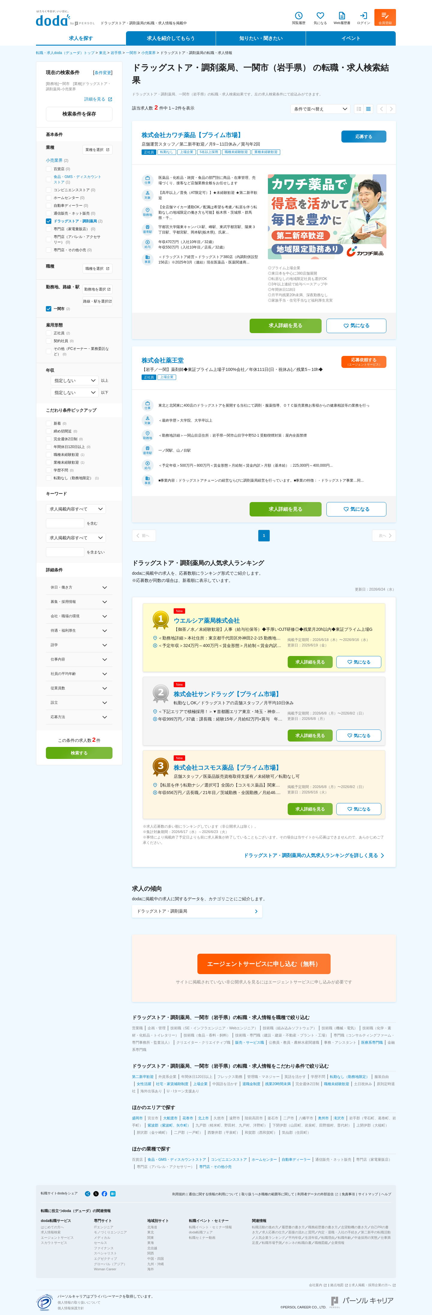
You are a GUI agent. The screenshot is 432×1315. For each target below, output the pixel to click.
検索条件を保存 (79, 113)
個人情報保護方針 (71, 1308)
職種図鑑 (321, 1242)
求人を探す (81, 38)
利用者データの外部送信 (315, 1194)
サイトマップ (368, 1194)
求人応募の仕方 (273, 1232)
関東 (150, 1237)
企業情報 (337, 1242)
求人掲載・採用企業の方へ (371, 1285)
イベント (351, 38)
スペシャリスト (105, 1253)
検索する (79, 753)
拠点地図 (337, 1285)
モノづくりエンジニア (110, 1232)
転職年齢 (344, 1237)
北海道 (152, 1227)
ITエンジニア (103, 1227)
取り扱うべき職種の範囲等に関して (268, 1194)
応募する (364, 136)
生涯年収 (311, 1237)
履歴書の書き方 (293, 1227)
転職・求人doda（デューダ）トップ (65, 53)
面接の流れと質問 (301, 1232)
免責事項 (348, 1194)
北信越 (152, 1248)
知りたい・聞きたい (261, 38)
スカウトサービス (54, 1242)
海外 (150, 1269)
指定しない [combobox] (65, 380)
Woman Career (105, 1269)
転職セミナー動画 (202, 1237)
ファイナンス (104, 1248)
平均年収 (295, 1237)
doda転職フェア (201, 1232)
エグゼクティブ (105, 1258)
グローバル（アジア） (110, 1264)
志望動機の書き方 (354, 1227)
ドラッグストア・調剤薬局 (75, 221)
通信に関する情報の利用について (213, 1194)
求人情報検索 (51, 1232)
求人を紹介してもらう (171, 38)
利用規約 (178, 1194)
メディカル (102, 1237)
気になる (356, 326)
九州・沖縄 (155, 1264)
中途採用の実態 (365, 1237)
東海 (150, 1242)
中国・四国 (155, 1258)
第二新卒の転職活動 (376, 1232)
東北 (102, 53)
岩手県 (116, 53)
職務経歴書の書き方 (323, 1227)
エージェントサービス (57, 1237)
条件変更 (102, 72)
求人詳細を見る (285, 325)
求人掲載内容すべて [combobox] (69, 509)
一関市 (131, 53)
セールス (100, 1242)
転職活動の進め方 (265, 1227)
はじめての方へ (52, 1227)
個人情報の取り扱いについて (79, 1302)
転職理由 (327, 1237)
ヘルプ (386, 1194)
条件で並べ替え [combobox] (309, 109)
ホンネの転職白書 (298, 1242)
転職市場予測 (272, 1242)
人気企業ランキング (270, 1237)
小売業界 (148, 53)
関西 (150, 1253)
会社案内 (315, 1285)
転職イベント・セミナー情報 (210, 1227)
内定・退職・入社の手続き (338, 1232)
